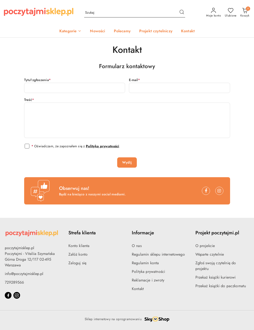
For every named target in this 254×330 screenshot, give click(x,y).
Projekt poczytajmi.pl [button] (217, 232)
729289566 (14, 282)
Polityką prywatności (102, 146)
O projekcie (205, 245)
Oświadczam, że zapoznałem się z (75, 146)
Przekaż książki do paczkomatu (220, 286)
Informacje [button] (143, 232)
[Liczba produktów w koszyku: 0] (244, 13)
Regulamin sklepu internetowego (158, 254)
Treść (29, 99)
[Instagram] (219, 191)
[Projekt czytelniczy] (155, 31)
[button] (70, 31)
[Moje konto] (213, 13)
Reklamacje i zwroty (148, 280)
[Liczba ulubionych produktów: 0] (230, 13)
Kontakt (138, 289)
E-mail (134, 79)
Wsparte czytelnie (209, 254)
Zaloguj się (77, 263)
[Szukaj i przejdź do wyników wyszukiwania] (181, 12)
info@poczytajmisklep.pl (24, 273)
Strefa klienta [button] (82, 232)
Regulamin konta (145, 263)
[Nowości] (97, 31)
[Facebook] (206, 191)
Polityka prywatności (148, 271)
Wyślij (127, 162)
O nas (137, 245)
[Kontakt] (188, 31)
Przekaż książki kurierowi (215, 277)
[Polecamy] (122, 31)
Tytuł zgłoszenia (37, 79)
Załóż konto (78, 254)
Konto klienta (79, 245)
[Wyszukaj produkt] (134, 12)
